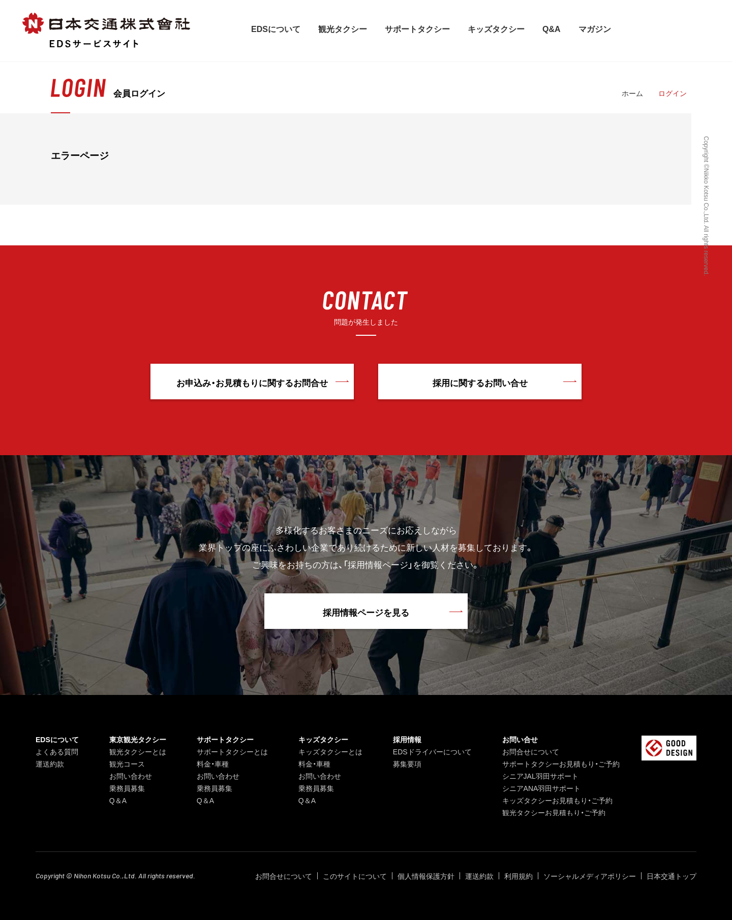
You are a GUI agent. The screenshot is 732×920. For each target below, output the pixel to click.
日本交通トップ (671, 876)
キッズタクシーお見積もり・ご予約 (557, 800)
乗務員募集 (127, 788)
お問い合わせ (130, 776)
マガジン (594, 28)
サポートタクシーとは (232, 751)
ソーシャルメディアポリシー (589, 876)
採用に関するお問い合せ (480, 382)
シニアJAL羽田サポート (540, 776)
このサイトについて (355, 876)
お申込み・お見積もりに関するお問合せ (252, 382)
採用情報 (407, 739)
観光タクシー (342, 28)
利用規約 (518, 876)
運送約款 (50, 763)
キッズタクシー (496, 28)
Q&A (551, 28)
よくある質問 (57, 751)
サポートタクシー (417, 28)
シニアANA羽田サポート (541, 788)
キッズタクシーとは (330, 751)
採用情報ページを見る (366, 612)
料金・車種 (213, 763)
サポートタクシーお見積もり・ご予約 (561, 763)
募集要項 (407, 763)
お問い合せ (520, 739)
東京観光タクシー (137, 739)
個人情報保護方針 (426, 876)
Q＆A (118, 800)
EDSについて (275, 28)
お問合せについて (530, 751)
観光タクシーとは (137, 751)
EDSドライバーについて (432, 751)
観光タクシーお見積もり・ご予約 (553, 812)
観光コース (127, 763)
